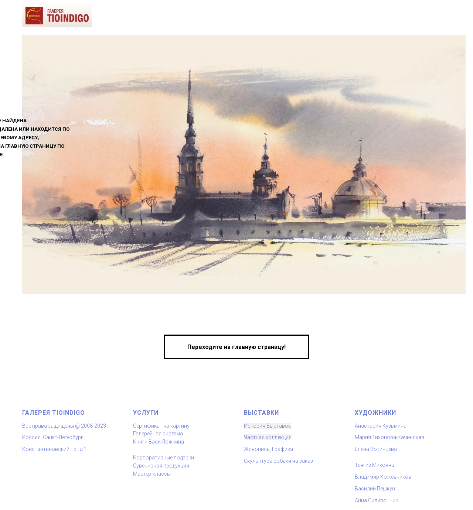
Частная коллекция (268, 437)
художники (375, 412)
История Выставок (267, 426)
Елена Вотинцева (376, 449)
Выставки (261, 412)
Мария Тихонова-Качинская (389, 437)
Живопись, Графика (268, 449)
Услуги (146, 412)
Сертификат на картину (161, 426)
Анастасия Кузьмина (380, 426)
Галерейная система (158, 434)
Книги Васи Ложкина (158, 442)
